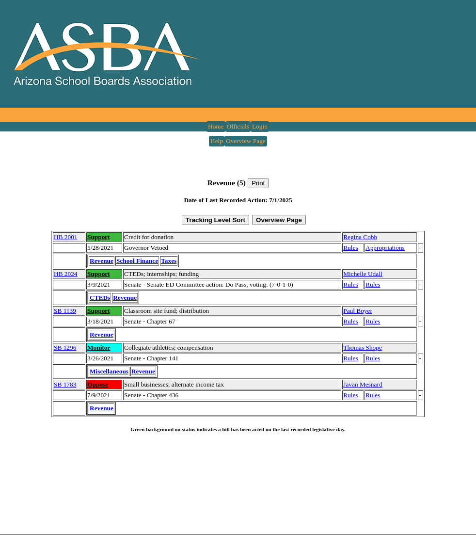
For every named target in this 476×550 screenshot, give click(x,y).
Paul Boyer (357, 310)
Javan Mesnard (362, 384)
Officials (238, 126)
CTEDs (100, 297)
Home (216, 126)
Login (260, 126)
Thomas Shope (362, 347)
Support (98, 237)
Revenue (101, 260)
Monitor (98, 347)
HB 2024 (66, 273)
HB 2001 (66, 237)
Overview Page (246, 141)
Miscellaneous (109, 371)
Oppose (97, 384)
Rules (350, 247)
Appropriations (385, 247)
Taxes (168, 260)
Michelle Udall (362, 273)
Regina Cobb (360, 237)
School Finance (137, 260)
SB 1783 (65, 384)
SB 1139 (65, 310)
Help (216, 141)
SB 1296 (65, 347)
